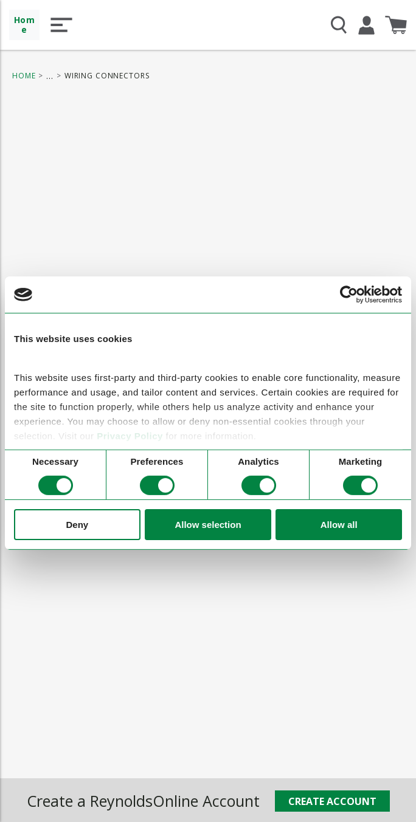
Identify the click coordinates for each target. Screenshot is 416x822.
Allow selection (208, 524)
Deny (77, 524)
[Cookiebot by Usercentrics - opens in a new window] (349, 295)
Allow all (339, 524)
